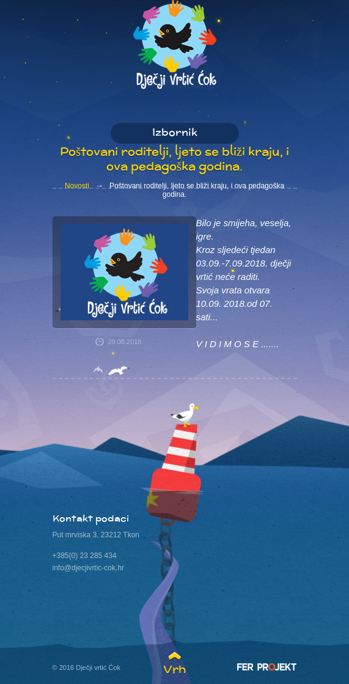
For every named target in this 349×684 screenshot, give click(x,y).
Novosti (77, 186)
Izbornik (174, 133)
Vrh (174, 669)
